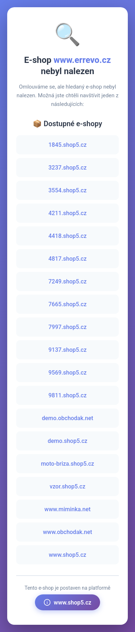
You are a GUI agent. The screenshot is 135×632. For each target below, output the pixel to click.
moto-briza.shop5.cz (67, 463)
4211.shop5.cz (68, 213)
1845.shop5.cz (68, 144)
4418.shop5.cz (68, 235)
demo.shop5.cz (67, 440)
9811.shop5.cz (68, 395)
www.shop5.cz (67, 554)
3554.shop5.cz (68, 190)
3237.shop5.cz (68, 167)
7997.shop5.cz (68, 327)
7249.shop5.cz (68, 281)
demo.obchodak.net (67, 418)
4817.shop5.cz (68, 258)
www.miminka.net (67, 509)
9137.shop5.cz (68, 349)
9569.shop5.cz (68, 372)
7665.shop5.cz (68, 304)
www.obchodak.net (67, 532)
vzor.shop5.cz (67, 486)
